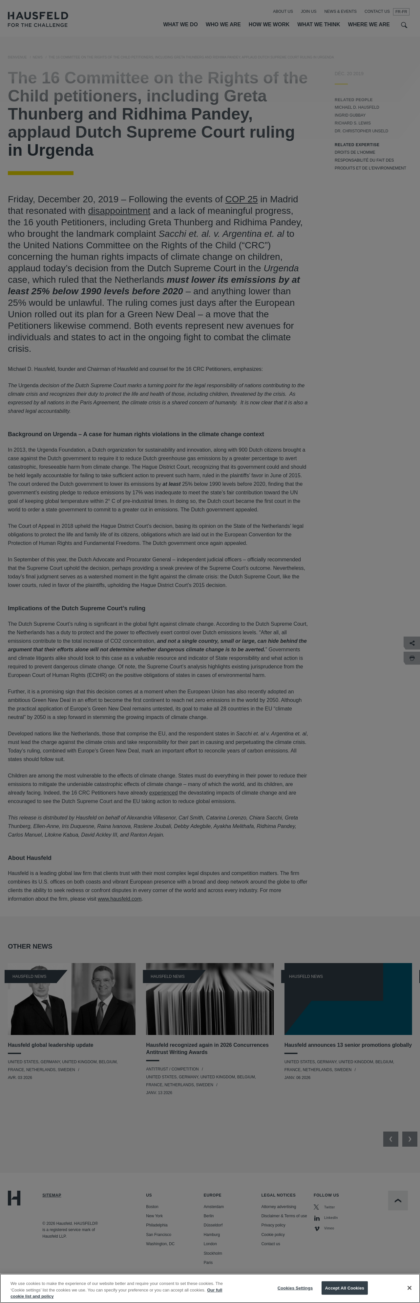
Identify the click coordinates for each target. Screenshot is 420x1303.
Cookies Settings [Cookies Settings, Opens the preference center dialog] (295, 1293)
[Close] (409, 1293)
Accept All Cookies (345, 1293)
